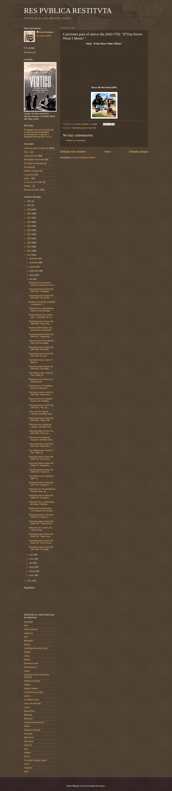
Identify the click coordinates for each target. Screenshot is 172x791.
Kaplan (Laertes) (31, 688)
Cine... (26, 152)
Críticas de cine (30, 156)
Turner (26, 764)
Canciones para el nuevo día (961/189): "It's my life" (41, 297)
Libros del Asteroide (32, 703)
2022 (29, 214)
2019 (29, 226)
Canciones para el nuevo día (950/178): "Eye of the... (41, 458)
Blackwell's (28, 641)
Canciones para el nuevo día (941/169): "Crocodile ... (41, 548)
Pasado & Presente (32, 730)
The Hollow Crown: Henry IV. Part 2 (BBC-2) (41, 374)
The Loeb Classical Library (35, 760)
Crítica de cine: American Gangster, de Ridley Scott (40, 438)
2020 (29, 222)
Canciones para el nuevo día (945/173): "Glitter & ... (41, 516)
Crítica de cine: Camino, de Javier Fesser (40, 529)
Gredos (27, 685)
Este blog (28, 167)
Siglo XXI (28, 745)
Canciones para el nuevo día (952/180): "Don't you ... (41, 432)
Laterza (27, 696)
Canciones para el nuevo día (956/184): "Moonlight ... (41, 367)
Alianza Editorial (31, 629)
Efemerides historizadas (34, 159)
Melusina (28, 715)
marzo (32, 567)
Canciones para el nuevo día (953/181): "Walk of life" (41, 419)
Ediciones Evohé (31, 663)
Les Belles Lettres (31, 700)
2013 (29, 251)
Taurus (27, 756)
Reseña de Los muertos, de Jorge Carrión (40, 380)
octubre (32, 267)
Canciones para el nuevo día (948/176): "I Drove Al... (41, 471)
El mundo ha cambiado (34, 163)
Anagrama (28, 633)
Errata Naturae (30, 667)
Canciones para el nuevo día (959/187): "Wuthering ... (41, 335)
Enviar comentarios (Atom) (83, 158)
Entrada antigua (138, 151)
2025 (29, 201)
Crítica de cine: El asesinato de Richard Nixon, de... (42, 490)
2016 (29, 238)
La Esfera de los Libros (34, 692)
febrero (32, 571)
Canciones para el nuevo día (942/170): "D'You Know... (41, 542)
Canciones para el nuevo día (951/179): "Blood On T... (41, 445)
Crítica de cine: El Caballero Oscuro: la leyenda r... (41, 387)
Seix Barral (28, 741)
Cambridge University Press (36, 648)
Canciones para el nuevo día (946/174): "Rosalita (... (41, 496)
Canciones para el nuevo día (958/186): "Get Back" (41, 348)
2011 (29, 581)
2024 (29, 205)
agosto (32, 275)
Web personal (30, 52)
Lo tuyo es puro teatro (33, 182)
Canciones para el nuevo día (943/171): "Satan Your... (41, 535)
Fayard (27, 671)
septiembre (34, 271)
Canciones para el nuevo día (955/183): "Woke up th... (41, 393)
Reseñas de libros (31, 190)
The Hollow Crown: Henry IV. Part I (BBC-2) (41, 451)
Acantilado (28, 622)
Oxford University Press (34, 722)
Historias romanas (31, 171)
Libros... (27, 178)
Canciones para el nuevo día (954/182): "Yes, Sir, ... (41, 406)
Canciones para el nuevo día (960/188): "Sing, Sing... (41, 322)
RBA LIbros (29, 737)
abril (31, 563)
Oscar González (46, 32)
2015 (29, 243)
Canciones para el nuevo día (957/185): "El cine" (41, 355)
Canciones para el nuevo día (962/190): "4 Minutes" (41, 290)
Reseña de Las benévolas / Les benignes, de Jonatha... (41, 509)
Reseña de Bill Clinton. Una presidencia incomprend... (41, 329)
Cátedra (27, 652)
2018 (29, 230)
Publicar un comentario (76, 140)
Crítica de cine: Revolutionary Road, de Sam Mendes (41, 309)
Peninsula (28, 734)
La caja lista (29, 175)
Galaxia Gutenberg (32, 681)
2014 (29, 247)
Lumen (27, 707)
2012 (29, 255)
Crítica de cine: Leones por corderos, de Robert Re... (40, 425)
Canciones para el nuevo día (84, 128)
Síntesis (27, 753)
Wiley (26, 772)
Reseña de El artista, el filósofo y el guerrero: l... (42, 303)
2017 (29, 234)
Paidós (27, 726)
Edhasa (27, 660)
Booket (27, 644)
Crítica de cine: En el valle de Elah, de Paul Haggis (41, 342)
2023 (29, 209)
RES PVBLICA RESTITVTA (68, 11)
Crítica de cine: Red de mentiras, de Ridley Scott (40, 413)
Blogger (101, 786)
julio (31, 279)
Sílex (26, 749)
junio (31, 555)
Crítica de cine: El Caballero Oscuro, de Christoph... (41, 400)
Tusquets (28, 768)
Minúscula (28, 719)
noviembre (34, 263)
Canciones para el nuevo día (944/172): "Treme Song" (41, 522)
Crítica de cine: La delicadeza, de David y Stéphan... (41, 503)
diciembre (33, 258)
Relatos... (28, 186)
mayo (32, 559)
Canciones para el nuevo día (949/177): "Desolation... (41, 464)
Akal (26, 626)
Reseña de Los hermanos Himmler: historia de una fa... (42, 284)
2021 (29, 218)
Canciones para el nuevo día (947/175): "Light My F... (41, 483)
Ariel (26, 637)
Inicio (107, 151)
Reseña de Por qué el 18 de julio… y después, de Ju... (41, 316)
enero (32, 575)
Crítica (26, 656)
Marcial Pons (29, 711)
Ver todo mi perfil (43, 36)
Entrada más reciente (73, 151)
